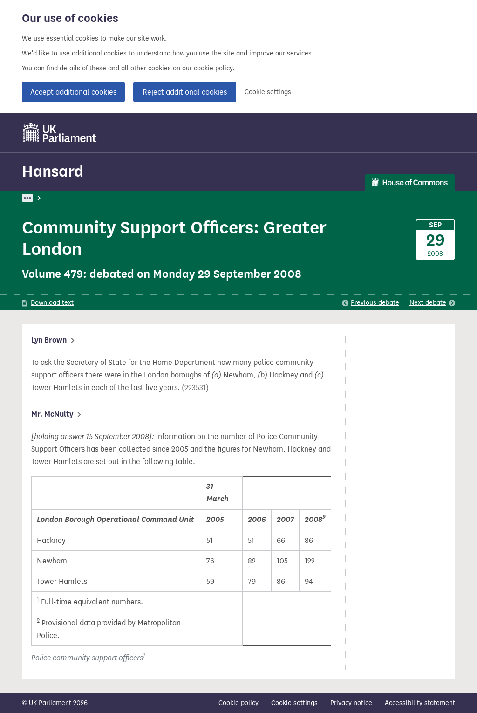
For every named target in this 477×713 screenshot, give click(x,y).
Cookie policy (238, 703)
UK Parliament (43, 198)
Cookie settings (268, 92)
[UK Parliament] (60, 133)
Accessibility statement (420, 703)
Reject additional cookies (185, 92)
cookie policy (213, 68)
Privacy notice (351, 703)
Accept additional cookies (73, 92)
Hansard (52, 171)
